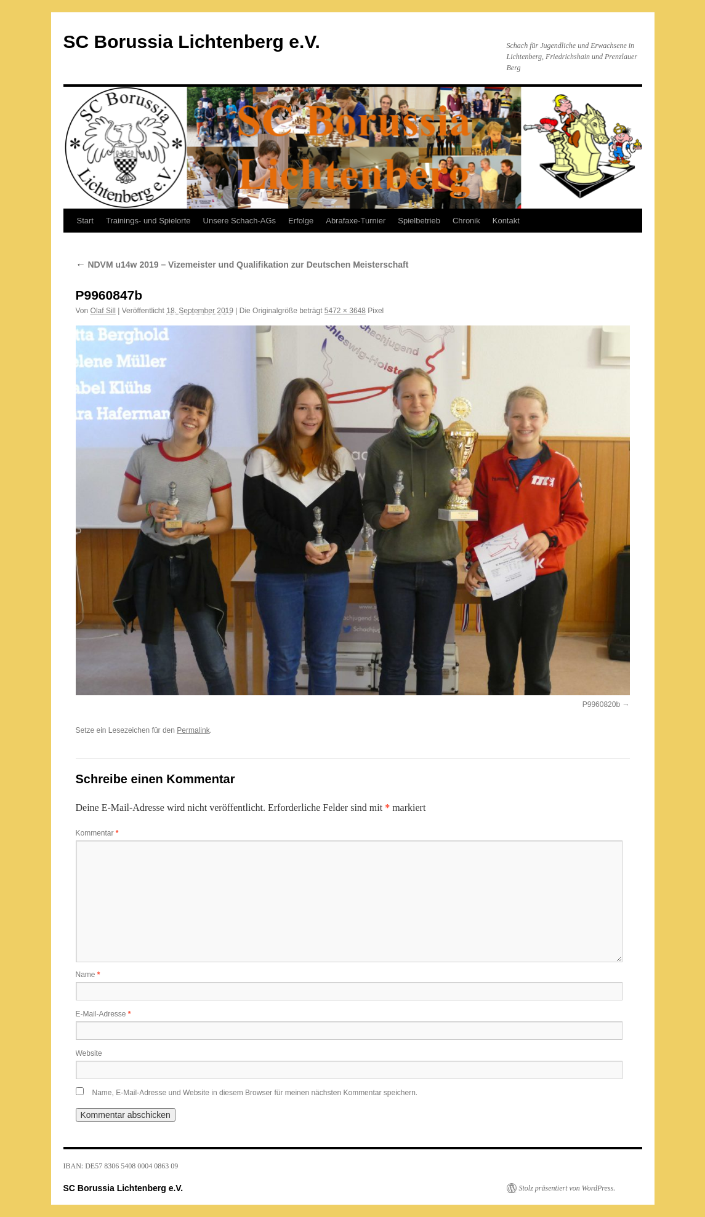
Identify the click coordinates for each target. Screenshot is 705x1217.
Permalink (193, 730)
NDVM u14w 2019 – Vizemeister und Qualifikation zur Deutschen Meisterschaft (242, 264)
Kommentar (97, 833)
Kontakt (506, 220)
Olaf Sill (103, 310)
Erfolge (300, 220)
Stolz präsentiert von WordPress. (567, 1188)
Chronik (466, 220)
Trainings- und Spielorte (148, 220)
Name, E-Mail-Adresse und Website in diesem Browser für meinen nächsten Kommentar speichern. (255, 1092)
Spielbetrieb (419, 220)
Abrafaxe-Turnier (355, 220)
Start (85, 220)
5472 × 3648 (345, 310)
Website (89, 1053)
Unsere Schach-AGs (239, 220)
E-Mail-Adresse (103, 1014)
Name (88, 974)
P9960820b (601, 704)
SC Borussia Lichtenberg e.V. (191, 41)
